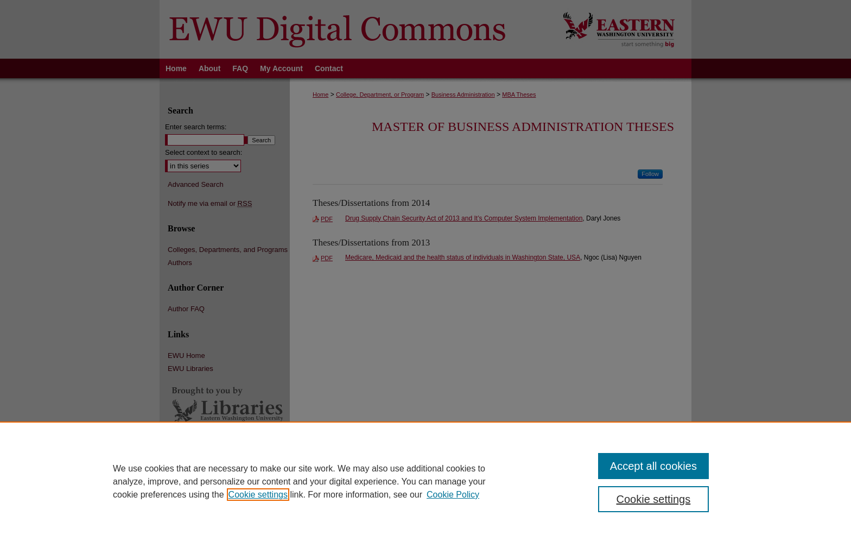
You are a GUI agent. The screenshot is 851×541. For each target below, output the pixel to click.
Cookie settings (258, 494)
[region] (425, 481)
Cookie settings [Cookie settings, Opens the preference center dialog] (654, 499)
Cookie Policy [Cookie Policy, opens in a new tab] (453, 494)
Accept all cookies (653, 466)
